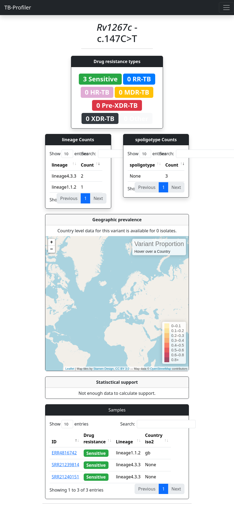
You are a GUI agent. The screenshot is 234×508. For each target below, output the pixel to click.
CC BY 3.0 (122, 368)
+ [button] (51, 242)
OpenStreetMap (160, 368)
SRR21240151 (65, 477)
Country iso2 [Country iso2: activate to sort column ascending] (161, 438)
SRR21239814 (65, 465)
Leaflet (69, 368)
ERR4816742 (64, 453)
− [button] (51, 249)
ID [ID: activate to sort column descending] (54, 442)
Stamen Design (103, 368)
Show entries (69, 154)
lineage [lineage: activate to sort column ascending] (60, 165)
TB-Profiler (17, 7)
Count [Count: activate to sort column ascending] (87, 165)
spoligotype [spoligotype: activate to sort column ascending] (142, 165)
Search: (119, 154)
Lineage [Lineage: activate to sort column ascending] (132, 442)
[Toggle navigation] (226, 7)
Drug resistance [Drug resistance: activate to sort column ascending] (95, 438)
